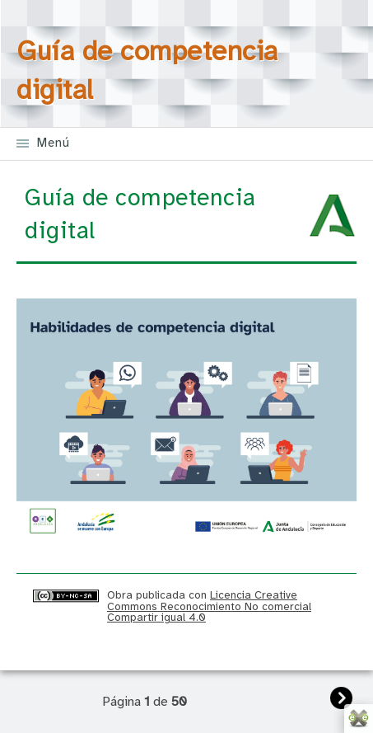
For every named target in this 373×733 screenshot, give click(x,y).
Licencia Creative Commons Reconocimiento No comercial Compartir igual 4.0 (209, 606)
